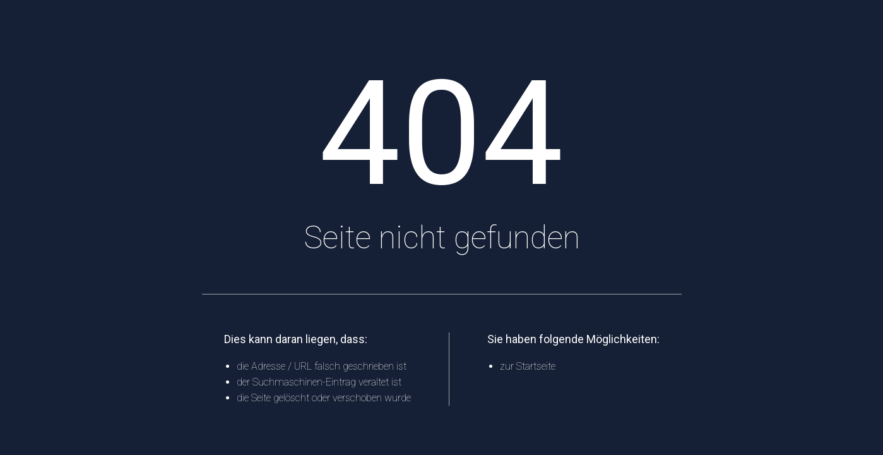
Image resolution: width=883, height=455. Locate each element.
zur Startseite (527, 366)
